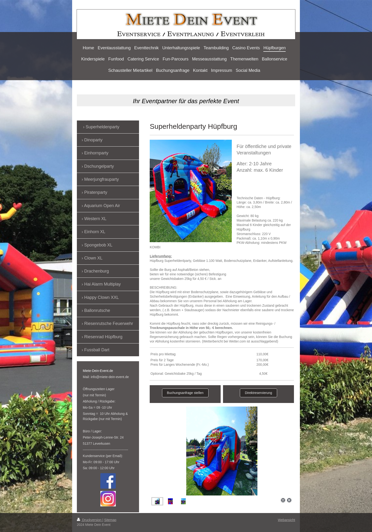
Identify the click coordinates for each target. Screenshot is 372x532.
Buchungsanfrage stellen (185, 393)
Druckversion (89, 520)
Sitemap (110, 520)
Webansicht (286, 520)
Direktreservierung (258, 393)
